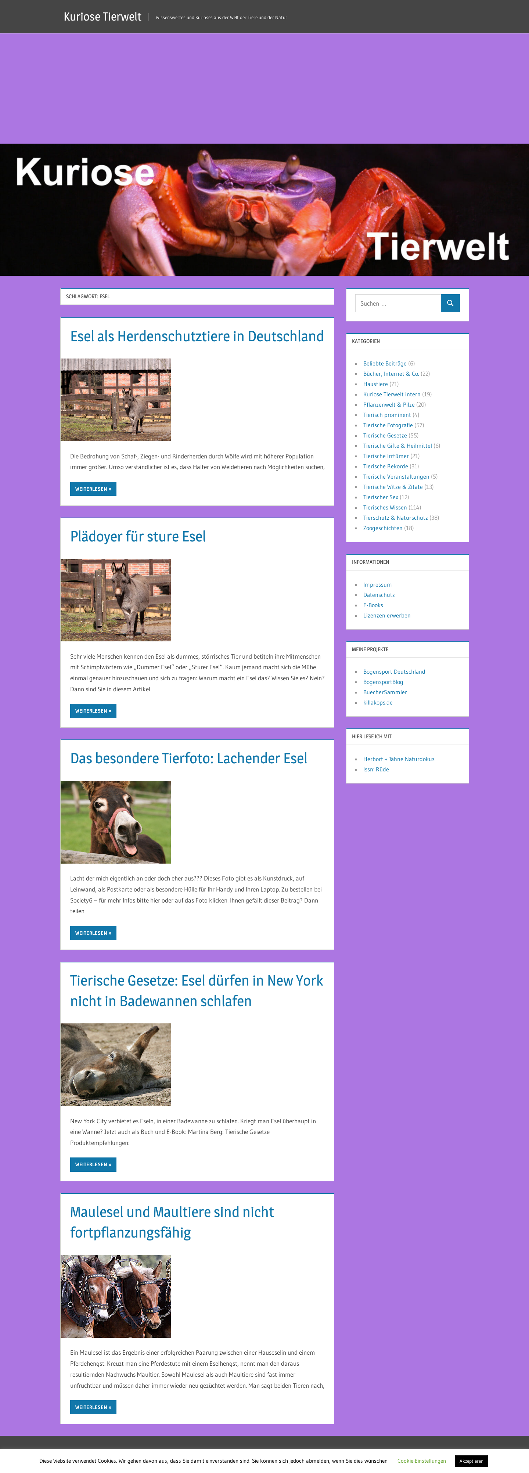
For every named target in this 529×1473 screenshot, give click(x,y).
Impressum (377, 584)
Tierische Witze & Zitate (393, 486)
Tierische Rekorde (385, 466)
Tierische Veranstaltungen (396, 476)
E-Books (373, 605)
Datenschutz (379, 594)
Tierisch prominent (387, 414)
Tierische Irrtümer (386, 456)
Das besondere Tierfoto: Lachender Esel (188, 758)
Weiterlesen (91, 489)
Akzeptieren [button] (471, 1461)
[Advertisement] (264, 88)
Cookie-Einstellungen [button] (421, 1460)
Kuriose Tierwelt (102, 16)
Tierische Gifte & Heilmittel (397, 445)
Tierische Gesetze (385, 435)
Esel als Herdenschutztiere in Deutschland (197, 336)
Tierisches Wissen (385, 507)
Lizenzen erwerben (387, 615)
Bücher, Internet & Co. (391, 373)
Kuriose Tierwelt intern (392, 394)
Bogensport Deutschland (394, 671)
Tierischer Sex (380, 497)
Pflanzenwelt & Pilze (389, 404)
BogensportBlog (383, 681)
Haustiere (375, 384)
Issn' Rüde (376, 769)
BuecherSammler (385, 692)
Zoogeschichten (383, 528)
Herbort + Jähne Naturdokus (399, 759)
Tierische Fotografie (388, 425)
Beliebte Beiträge (385, 363)
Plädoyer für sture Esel (138, 536)
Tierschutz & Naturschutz (395, 517)
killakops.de (378, 702)
